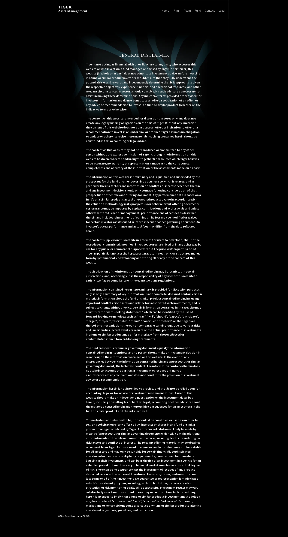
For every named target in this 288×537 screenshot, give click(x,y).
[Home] (165, 11)
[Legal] (222, 11)
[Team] (187, 11)
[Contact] (210, 11)
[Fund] (198, 11)
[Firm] (176, 11)
